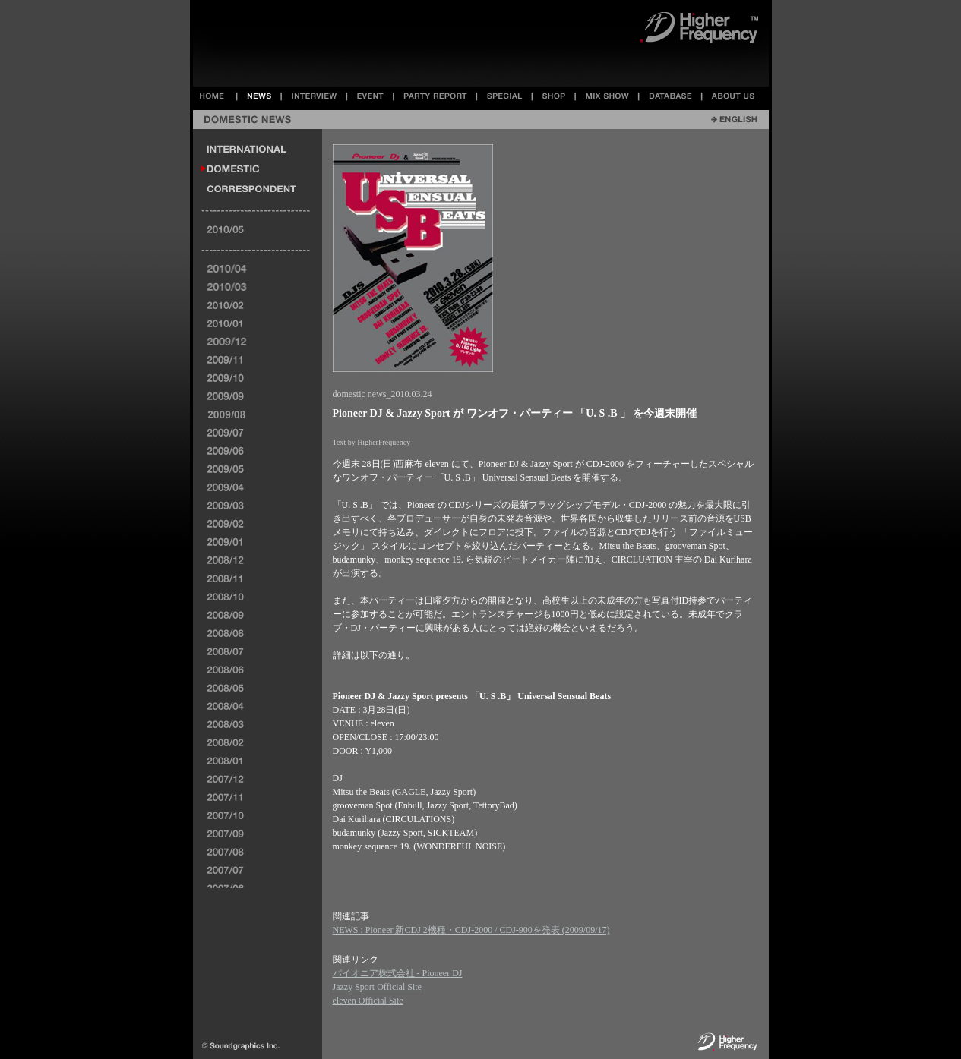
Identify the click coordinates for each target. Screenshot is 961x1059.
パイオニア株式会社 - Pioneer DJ (398, 973)
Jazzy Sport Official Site (377, 987)
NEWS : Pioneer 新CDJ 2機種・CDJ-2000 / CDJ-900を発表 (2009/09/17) (471, 930)
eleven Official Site (368, 1000)
